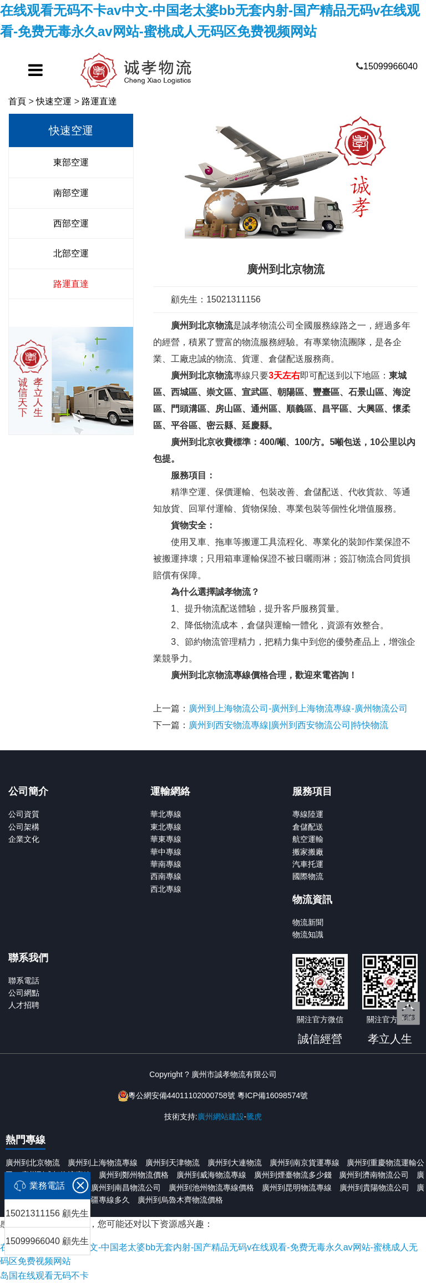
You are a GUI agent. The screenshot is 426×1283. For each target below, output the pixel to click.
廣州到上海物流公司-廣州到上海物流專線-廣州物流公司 (298, 708)
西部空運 (71, 223)
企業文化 (23, 839)
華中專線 (165, 851)
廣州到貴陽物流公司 (374, 1187)
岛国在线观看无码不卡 (44, 1275)
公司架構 (23, 826)
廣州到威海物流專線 (211, 1174)
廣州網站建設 (220, 1116)
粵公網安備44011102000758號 (181, 1095)
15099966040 (390, 66)
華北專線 (165, 814)
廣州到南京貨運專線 (304, 1162)
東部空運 (71, 162)
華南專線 (165, 864)
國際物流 (307, 876)
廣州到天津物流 (172, 1162)
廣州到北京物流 (33, 1162)
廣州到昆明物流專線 (297, 1187)
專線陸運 (307, 814)
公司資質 (23, 814)
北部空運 (71, 253)
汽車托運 (307, 864)
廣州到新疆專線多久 (95, 1199)
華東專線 (165, 839)
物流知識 (307, 934)
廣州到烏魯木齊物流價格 (180, 1199)
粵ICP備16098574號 (272, 1095)
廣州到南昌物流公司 (126, 1187)
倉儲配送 (307, 826)
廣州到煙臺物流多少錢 (293, 1174)
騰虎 (254, 1116)
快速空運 (54, 101)
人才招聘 (23, 1005)
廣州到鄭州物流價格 (134, 1174)
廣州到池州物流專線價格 (211, 1187)
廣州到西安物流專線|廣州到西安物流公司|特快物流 (288, 725)
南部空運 (71, 193)
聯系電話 (23, 980)
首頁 (17, 101)
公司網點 (23, 992)
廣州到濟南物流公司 (374, 1174)
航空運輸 (307, 839)
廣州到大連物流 (234, 1162)
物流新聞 (307, 922)
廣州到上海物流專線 (103, 1162)
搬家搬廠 (307, 851)
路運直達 (99, 101)
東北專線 (165, 826)
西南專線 (165, 876)
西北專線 (165, 889)
